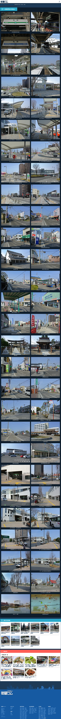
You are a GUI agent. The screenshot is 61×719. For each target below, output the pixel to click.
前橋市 (23, 709)
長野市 (23, 713)
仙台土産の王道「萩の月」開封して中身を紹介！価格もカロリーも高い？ (6, 674)
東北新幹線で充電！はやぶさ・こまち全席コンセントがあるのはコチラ (42, 661)
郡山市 (42, 709)
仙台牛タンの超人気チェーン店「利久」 (30, 673)
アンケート (3, 714)
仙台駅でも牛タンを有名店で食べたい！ (18, 673)
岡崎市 (40, 716)
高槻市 (40, 717)
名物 (11, 713)
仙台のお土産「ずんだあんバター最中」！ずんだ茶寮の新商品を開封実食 (18, 661)
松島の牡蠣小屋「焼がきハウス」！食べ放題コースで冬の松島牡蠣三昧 (6, 661)
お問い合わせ (3, 716)
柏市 (39, 713)
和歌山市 (26, 715)
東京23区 (21, 711)
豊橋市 (44, 715)
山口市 (23, 717)
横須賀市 (44, 713)
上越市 (51, 711)
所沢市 (49, 708)
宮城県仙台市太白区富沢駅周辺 (54, 628)
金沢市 (23, 712)
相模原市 (30, 709)
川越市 (44, 711)
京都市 (36, 710)
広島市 (21, 717)
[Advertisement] (34, 697)
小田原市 (51, 709)
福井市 (26, 712)
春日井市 (51, 712)
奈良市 (23, 715)
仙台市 (21, 708)
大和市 (54, 709)
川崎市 (35, 708)
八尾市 (42, 718)
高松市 (21, 718)
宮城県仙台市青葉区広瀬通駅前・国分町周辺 (25, 628)
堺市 (32, 711)
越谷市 (40, 712)
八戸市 (40, 708)
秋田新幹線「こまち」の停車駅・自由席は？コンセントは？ (54, 661)
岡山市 (26, 716)
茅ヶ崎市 (54, 710)
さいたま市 (23, 710)
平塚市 (49, 710)
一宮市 (42, 716)
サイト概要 (3, 713)
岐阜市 (26, 713)
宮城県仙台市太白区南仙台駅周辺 (5, 641)
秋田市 (23, 708)
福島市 (21, 709)
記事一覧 (2, 712)
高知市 (26, 718)
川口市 (42, 712)
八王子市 (41, 713)
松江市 (23, 716)
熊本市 (33, 713)
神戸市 (21, 715)
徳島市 (26, 717)
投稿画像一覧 (3, 711)
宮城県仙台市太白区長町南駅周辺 (44, 628)
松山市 (23, 718)
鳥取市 (21, 716)
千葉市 (27, 710)
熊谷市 (49, 709)
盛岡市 (42, 708)
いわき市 (44, 709)
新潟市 (26, 711)
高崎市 (42, 711)
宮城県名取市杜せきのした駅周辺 (25, 641)
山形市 (26, 708)
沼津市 (54, 711)
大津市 (44, 716)
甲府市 (21, 713)
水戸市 (21, 710)
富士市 (49, 712)
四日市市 (54, 712)
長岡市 (49, 711)
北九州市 (35, 712)
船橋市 (44, 712)
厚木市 (51, 710)
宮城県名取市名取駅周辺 (15, 641)
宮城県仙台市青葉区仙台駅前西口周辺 (5, 628)
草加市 (51, 708)
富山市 (21, 712)
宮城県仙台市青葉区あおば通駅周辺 (15, 628)
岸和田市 (51, 713)
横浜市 (24, 711)
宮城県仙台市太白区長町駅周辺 (35, 628)
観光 (11, 712)
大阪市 (30, 711)
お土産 (12, 714)
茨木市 (49, 713)
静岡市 (36, 709)
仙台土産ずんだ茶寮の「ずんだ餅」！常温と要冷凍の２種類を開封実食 (30, 661)
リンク (2, 715)
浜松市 (30, 710)
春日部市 (54, 708)
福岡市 (30, 713)
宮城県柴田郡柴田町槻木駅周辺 (35, 641)
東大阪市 (42, 717)
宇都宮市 (26, 709)
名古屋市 (33, 710)
